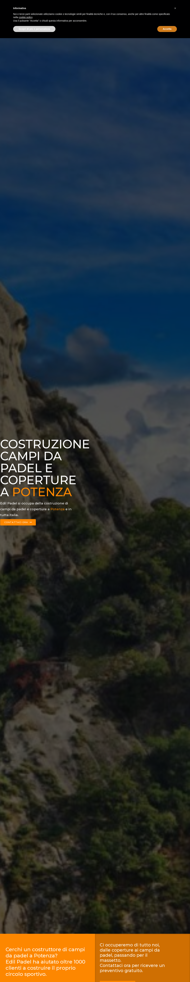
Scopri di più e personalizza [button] (34, 972)
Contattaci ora (161, 4)
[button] (175, 952)
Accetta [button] (167, 972)
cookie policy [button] (25, 961)
